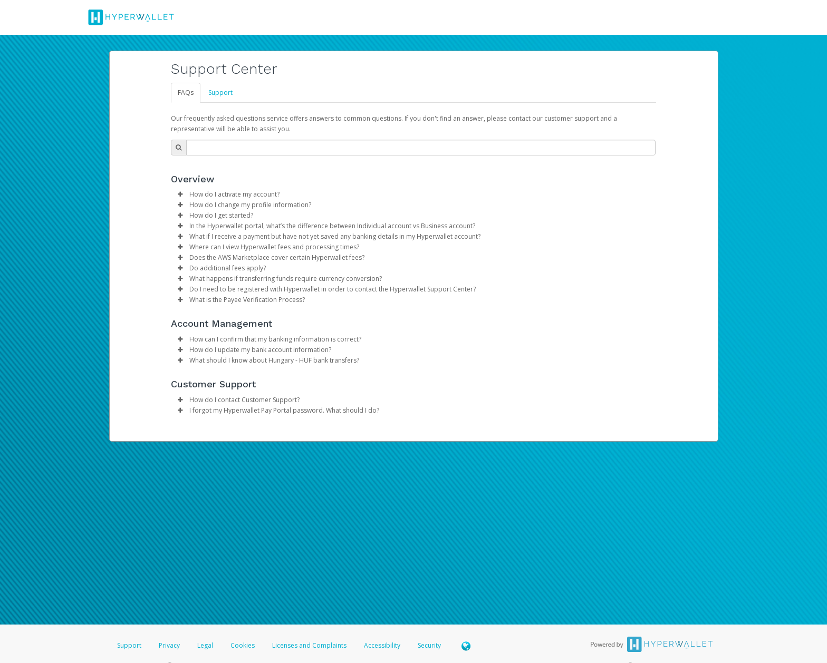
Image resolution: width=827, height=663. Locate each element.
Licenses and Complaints (310, 645)
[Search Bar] (421, 147)
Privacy (169, 645)
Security (429, 645)
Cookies (242, 645)
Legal (205, 645)
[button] (180, 194)
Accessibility (382, 645)
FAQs (186, 92)
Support (220, 92)
